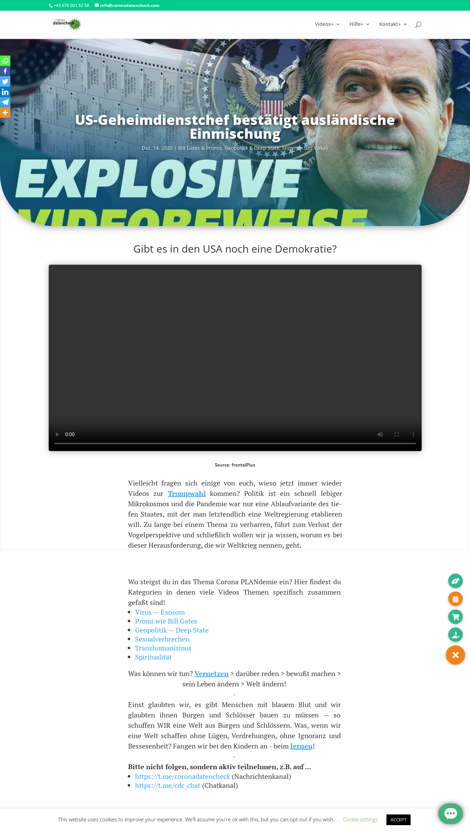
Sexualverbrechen (162, 639)
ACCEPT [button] (398, 820)
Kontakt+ (390, 24)
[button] (455, 655)
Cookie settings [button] (360, 819)
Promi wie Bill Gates (166, 621)
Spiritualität (153, 657)
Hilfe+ (356, 24)
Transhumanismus (163, 648)
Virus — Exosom (160, 612)
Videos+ (324, 24)
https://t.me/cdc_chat (167, 785)
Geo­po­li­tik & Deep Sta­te (252, 148)
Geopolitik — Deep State (172, 630)
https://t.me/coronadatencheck (182, 776)
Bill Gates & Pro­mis (200, 148)
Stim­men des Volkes (305, 148)
